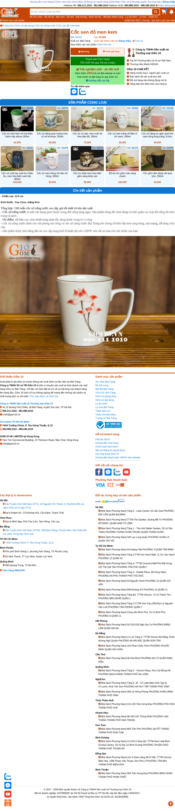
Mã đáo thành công (113, 17)
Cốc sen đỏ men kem (68, 25)
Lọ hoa (142, 17)
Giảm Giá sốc (104, 44)
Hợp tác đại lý (102, 439)
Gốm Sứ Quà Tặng (105, 392)
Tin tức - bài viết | (152, 20)
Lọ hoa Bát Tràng (104, 407)
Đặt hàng (84, 51)
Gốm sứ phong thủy (105, 396)
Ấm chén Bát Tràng (105, 381)
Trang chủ (6, 25)
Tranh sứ (153, 17)
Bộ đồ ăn (49, 17)
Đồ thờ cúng (101, 385)
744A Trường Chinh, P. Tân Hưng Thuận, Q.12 (29, 542)
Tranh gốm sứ (102, 411)
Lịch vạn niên (168, 20)
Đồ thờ (70, 17)
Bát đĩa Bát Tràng (104, 389)
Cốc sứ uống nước (45, 25)
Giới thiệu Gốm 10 (120, 2)
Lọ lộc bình (131, 17)
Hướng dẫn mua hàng (42, 2)
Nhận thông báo (165, 5)
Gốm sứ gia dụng (24, 25)
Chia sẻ (137, 41)
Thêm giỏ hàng (111, 51)
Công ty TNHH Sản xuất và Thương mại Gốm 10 (26, 403)
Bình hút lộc (95, 17)
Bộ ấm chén (36, 17)
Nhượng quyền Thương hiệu (146, 2)
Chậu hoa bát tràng (105, 414)
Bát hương (81, 17)
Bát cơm (60, 17)
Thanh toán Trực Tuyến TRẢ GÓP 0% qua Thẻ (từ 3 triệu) (97, 61)
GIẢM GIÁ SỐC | (133, 20)
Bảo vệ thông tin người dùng (93, 2)
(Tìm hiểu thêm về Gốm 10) (43, 396)
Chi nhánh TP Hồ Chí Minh (14, 422)
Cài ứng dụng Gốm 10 (107, 454)
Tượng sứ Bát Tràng (106, 418)
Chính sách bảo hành (66, 2)
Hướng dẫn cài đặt (97, 80)
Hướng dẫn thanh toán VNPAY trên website (117, 457)
